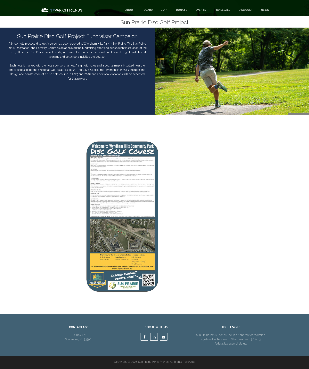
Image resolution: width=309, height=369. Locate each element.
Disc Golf (245, 9)
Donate (181, 9)
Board (148, 9)
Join (164, 9)
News (265, 9)
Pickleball (222, 9)
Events (201, 9)
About (130, 9)
